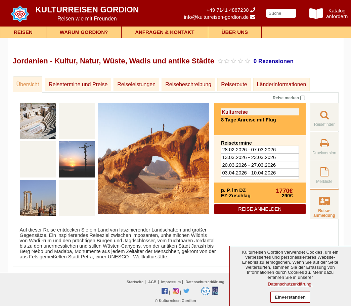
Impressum (171, 282)
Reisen (23, 32)
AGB (152, 282)
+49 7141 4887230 (231, 10)
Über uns (235, 32)
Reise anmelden (259, 209)
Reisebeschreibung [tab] (188, 84)
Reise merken (289, 97)
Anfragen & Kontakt (164, 32)
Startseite (135, 282)
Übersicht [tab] (27, 84)
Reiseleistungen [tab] (136, 84)
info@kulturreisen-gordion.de (219, 17)
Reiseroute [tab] (234, 84)
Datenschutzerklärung (204, 282)
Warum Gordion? (84, 32)
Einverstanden (290, 297)
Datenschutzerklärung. (290, 284)
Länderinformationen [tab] (281, 84)
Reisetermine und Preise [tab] (78, 84)
